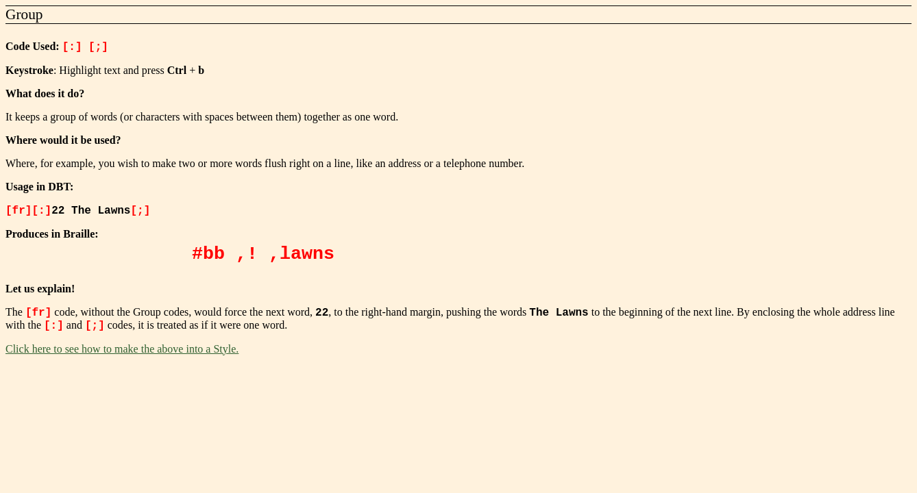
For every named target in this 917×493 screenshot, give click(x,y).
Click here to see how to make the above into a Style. (122, 353)
